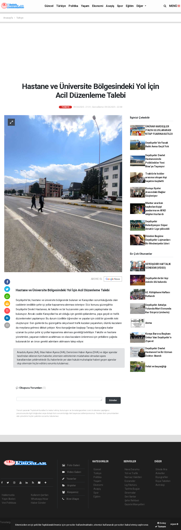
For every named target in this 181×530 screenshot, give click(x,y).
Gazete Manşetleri (135, 504)
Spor (120, 6)
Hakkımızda (8, 495)
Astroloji (160, 484)
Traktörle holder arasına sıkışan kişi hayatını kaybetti (156, 177)
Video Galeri (71, 472)
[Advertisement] (91, 52)
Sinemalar (130, 492)
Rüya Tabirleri (163, 481)
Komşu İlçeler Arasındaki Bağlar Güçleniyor (155, 192)
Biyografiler (162, 477)
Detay (161, 523)
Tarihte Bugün (132, 488)
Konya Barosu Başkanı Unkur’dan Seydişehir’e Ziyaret (158, 337)
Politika (73, 6)
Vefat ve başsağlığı (155, 366)
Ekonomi (97, 6)
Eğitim (130, 6)
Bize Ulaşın (70, 498)
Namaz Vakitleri (133, 477)
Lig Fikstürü (131, 484)
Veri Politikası (9, 502)
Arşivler (69, 485)
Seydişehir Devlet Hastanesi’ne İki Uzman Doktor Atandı (158, 352)
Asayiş (110, 6)
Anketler (160, 473)
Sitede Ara (161, 469)
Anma (148, 323)
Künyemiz (70, 492)
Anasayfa (8, 17)
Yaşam (85, 6)
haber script (6, 526)
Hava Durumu (132, 469)
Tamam (160, 526)
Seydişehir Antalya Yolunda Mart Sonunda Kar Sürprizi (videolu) (158, 308)
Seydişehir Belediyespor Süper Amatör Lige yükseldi (157, 225)
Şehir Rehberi (132, 500)
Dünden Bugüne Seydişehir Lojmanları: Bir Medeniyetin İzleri (158, 240)
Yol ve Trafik (131, 473)
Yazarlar (69, 478)
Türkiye (61, 6)
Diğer (140, 6)
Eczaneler (130, 481)
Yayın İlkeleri (8, 498)
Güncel (49, 6)
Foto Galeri (71, 465)
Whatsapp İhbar (39, 498)
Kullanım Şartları (39, 495)
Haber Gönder (38, 502)
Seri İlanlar (130, 496)
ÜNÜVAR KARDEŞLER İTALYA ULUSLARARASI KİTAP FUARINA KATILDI (159, 130)
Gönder (113, 400)
